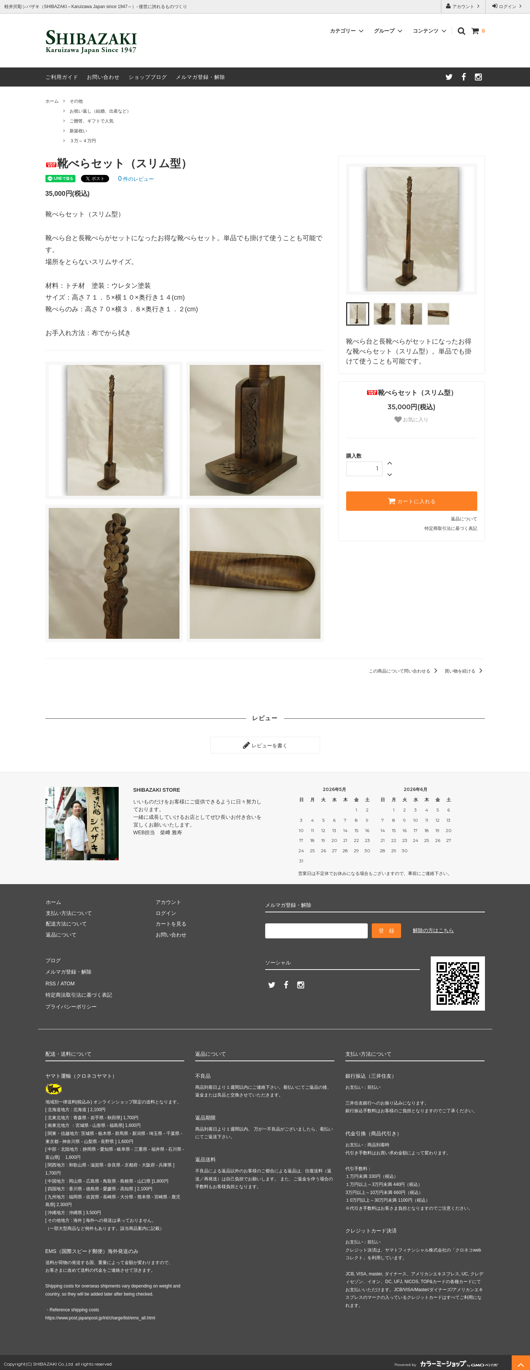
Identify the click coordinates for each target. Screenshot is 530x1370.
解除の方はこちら (433, 930)
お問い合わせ (103, 77)
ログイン (508, 6)
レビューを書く (265, 745)
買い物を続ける (465, 671)
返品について (464, 518)
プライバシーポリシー (71, 1003)
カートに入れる (412, 501)
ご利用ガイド (61, 77)
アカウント (463, 6)
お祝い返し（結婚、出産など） (100, 111)
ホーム (52, 101)
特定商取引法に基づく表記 (451, 528)
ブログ (53, 960)
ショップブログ (148, 77)
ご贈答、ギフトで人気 (92, 121)
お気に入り (411, 419)
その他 (76, 101)
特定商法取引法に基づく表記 (78, 992)
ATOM (67, 981)
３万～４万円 (83, 140)
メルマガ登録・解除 (200, 77)
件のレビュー (136, 179)
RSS (50, 981)
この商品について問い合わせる (404, 671)
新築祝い (78, 130)
